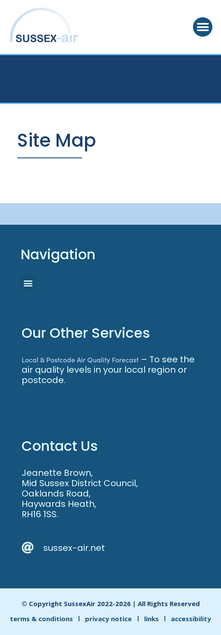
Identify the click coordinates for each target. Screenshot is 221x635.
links (151, 618)
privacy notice (108, 618)
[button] (202, 27)
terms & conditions (41, 618)
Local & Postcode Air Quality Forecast (80, 359)
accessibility (191, 618)
